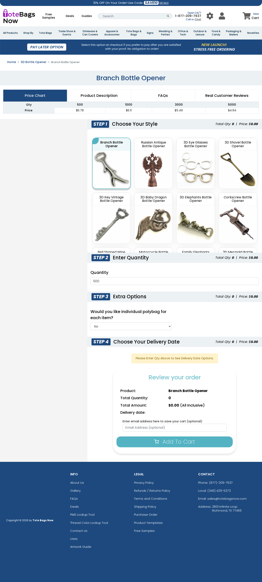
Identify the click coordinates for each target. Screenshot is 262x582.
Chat (197, 19)
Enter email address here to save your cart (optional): (163, 421)
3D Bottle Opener (33, 62)
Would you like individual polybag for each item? (128, 315)
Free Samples (48, 16)
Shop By (28, 33)
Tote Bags (45, 33)
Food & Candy (216, 33)
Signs (150, 33)
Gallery (75, 490)
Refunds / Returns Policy (152, 490)
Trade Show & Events (67, 33)
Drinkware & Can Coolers (90, 33)
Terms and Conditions (150, 498)
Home (11, 62)
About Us (77, 482)
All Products (10, 33)
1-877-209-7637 (188, 16)
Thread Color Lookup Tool (89, 523)
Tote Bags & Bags (133, 33)
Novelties (253, 33)
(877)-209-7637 (221, 482)
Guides (86, 16)
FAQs (74, 498)
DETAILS (164, 3)
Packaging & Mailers (233, 33)
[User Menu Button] (210, 16)
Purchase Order (145, 514)
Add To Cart (174, 442)
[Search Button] (168, 16)
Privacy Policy (144, 482)
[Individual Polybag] (131, 326)
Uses (74, 539)
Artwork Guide (80, 547)
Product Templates (148, 523)
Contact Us (78, 531)
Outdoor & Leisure (200, 33)
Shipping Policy (145, 506)
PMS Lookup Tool (82, 514)
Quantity (99, 272)
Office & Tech (183, 33)
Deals (70, 16)
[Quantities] (174, 281)
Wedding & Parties (165, 33)
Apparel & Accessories (112, 33)
